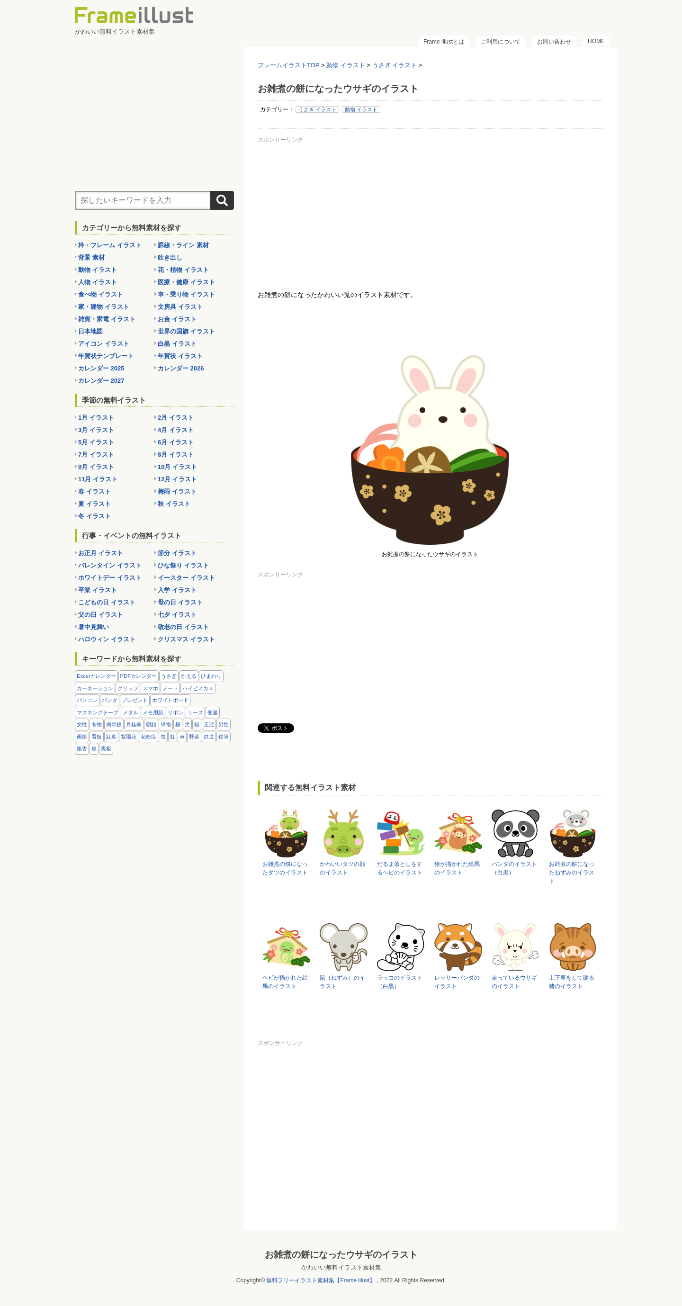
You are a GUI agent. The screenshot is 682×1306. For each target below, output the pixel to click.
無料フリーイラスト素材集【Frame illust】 (320, 1280)
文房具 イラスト (180, 306)
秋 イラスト (174, 503)
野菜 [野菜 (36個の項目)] (194, 736)
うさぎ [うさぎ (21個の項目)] (169, 676)
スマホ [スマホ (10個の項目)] (150, 688)
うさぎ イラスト (317, 109)
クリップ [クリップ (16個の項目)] (127, 688)
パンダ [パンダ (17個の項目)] (109, 700)
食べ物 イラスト (100, 294)
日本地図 (90, 331)
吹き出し (170, 257)
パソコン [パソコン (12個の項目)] (87, 700)
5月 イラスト (96, 442)
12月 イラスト (177, 479)
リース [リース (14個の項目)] (195, 712)
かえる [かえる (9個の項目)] (189, 676)
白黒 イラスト (177, 343)
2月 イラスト (176, 417)
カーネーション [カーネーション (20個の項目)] (95, 688)
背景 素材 (91, 257)
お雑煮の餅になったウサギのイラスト (341, 1255)
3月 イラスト (96, 429)
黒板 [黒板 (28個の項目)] (106, 748)
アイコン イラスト (103, 343)
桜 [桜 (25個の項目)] (177, 724)
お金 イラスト (177, 319)
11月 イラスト (97, 479)
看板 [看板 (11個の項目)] (96, 736)
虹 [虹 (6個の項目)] (172, 736)
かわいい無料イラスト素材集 (341, 1267)
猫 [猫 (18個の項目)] (196, 724)
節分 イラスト (177, 553)
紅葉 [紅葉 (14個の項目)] (111, 736)
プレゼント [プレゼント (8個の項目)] (135, 700)
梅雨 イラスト (177, 491)
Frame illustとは (443, 41)
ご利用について (500, 41)
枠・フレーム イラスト (110, 245)
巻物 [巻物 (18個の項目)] (96, 724)
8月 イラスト (176, 454)
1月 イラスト (96, 417)
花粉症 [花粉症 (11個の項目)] (148, 736)
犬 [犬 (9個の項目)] (187, 724)
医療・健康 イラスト (186, 282)
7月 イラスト (96, 454)
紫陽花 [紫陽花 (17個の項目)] (128, 736)
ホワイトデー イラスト (110, 577)
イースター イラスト (186, 577)
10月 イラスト (177, 466)
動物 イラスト (361, 109)
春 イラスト (94, 491)
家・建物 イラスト (103, 306)
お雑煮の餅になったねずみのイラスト (571, 872)
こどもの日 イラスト (106, 602)
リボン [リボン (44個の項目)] (175, 712)
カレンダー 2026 (181, 368)
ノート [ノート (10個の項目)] (170, 688)
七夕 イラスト (177, 614)
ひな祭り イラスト (183, 565)
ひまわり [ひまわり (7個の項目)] (211, 676)
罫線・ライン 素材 (183, 245)
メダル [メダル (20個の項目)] (130, 712)
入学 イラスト (177, 590)
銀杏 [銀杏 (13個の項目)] (82, 748)
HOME (596, 41)
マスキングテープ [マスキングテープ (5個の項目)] (97, 712)
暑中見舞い (93, 626)
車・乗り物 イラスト (186, 294)
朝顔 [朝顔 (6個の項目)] (151, 724)
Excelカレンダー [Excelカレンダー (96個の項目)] (96, 676)
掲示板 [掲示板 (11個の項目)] (114, 724)
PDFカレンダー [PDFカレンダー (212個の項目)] (138, 676)
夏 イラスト (94, 503)
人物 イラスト (97, 282)
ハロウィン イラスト (106, 639)
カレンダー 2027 (101, 380)
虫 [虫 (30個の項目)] (163, 736)
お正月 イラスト (100, 553)
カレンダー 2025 (101, 368)
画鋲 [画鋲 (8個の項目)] (82, 736)
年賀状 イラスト (180, 356)
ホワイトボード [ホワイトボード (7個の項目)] (170, 700)
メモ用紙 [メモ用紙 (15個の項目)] (153, 712)
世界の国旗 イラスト (186, 331)
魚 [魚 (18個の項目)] (94, 748)
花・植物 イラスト (183, 269)
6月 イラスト (176, 442)
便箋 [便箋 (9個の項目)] (212, 712)
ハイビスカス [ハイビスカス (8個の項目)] (198, 688)
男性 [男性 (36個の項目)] (223, 724)
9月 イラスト (96, 466)
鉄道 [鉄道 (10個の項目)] (209, 736)
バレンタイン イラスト (110, 565)
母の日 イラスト (180, 602)
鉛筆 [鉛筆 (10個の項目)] (223, 736)
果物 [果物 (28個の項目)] (166, 724)
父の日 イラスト (100, 614)
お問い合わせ (554, 41)
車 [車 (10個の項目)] (182, 736)
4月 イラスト (176, 429)
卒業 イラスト (97, 590)
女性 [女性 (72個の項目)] (82, 724)
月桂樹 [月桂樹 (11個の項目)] (134, 724)
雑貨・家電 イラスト (106, 319)
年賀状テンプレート (106, 356)
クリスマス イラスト (186, 639)
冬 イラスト (94, 516)
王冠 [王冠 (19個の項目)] (209, 724)
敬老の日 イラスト (183, 626)
